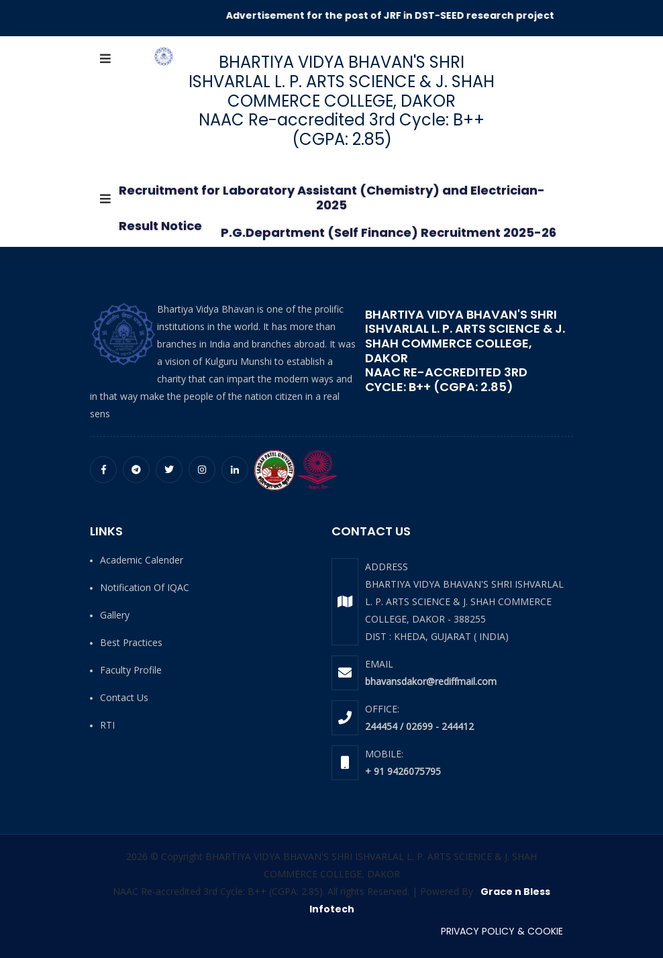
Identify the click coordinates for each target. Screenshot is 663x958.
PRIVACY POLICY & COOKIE (502, 931)
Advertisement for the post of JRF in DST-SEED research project (403, 15)
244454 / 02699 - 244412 (419, 726)
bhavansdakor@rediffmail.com (431, 681)
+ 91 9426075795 (403, 771)
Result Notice (160, 225)
